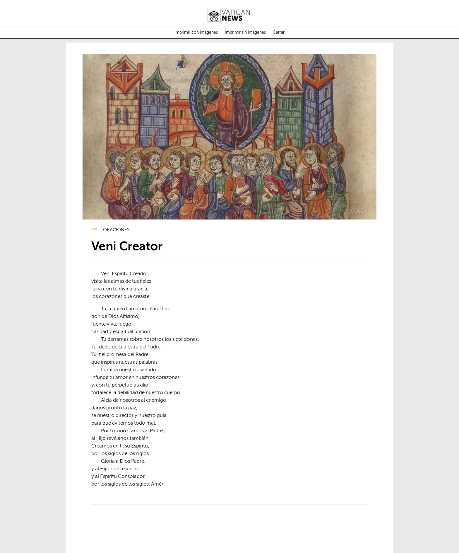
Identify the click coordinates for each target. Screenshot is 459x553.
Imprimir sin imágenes (245, 32)
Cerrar (279, 32)
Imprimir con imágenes (196, 32)
